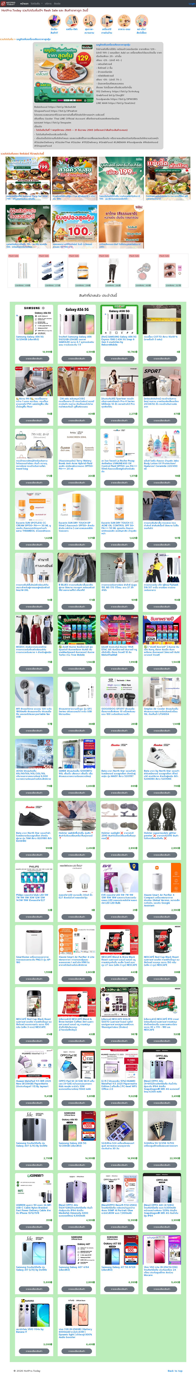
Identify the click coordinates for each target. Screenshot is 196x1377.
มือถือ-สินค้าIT (54, 31)
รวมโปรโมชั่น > (8, 39)
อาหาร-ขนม (124, 29)
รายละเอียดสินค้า (34, 358)
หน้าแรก (24, 3)
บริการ (48, 3)
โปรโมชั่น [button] (36, 3)
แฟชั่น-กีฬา (71, 29)
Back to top (175, 1371)
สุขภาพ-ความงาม (89, 31)
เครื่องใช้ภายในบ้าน (106, 31)
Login (192, 3)
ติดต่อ (57, 3)
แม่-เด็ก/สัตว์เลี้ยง (142, 31)
